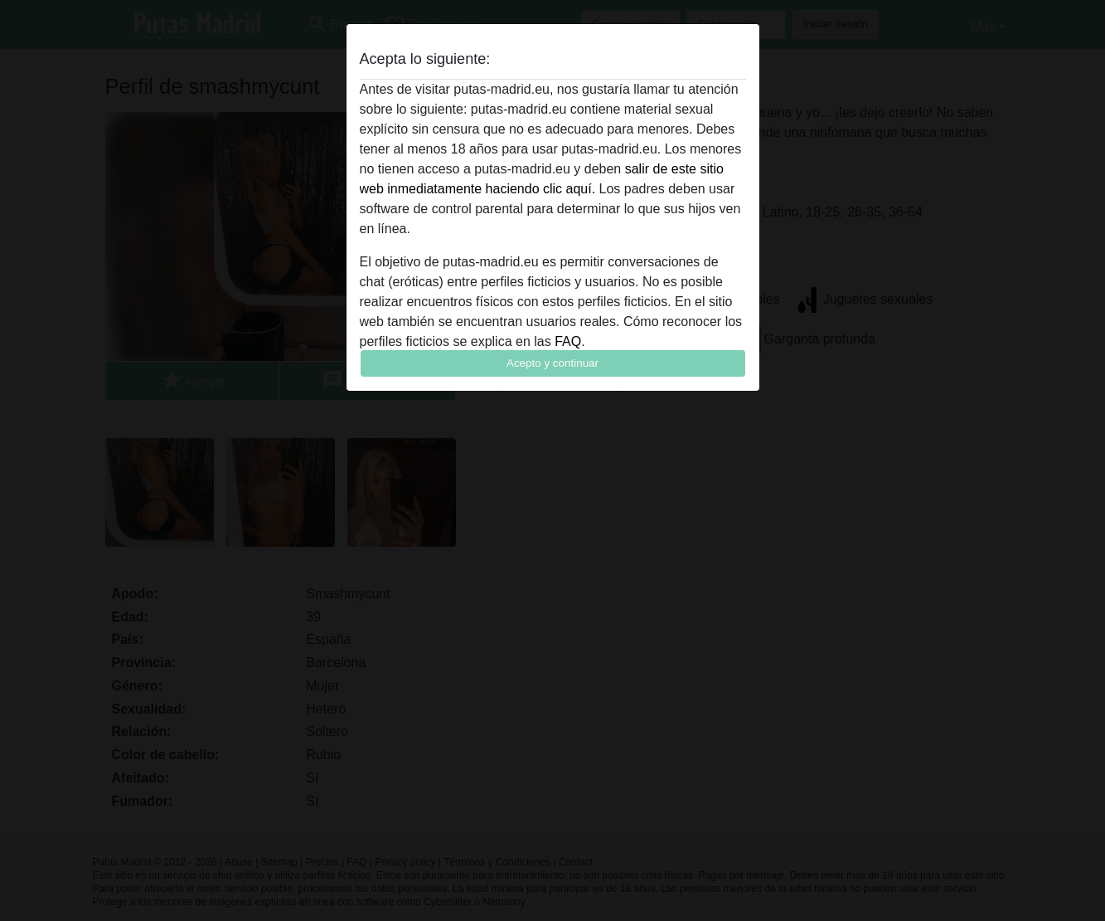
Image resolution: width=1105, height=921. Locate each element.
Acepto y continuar (552, 363)
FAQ (568, 341)
